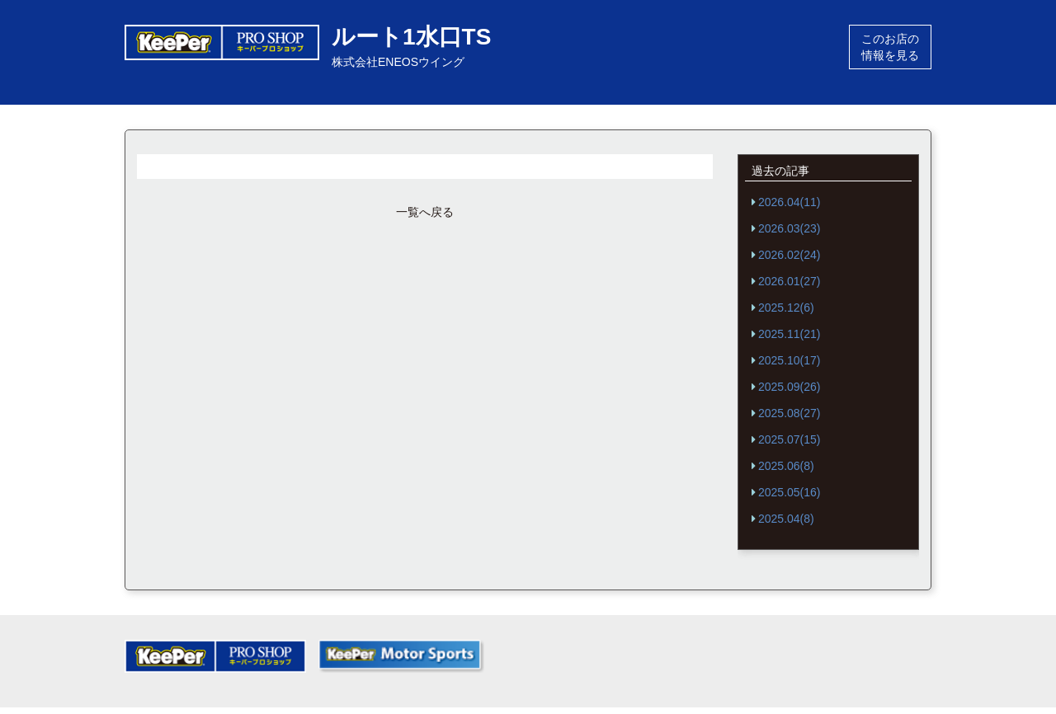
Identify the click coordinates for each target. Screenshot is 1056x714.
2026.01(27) (789, 281)
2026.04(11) (789, 202)
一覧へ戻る (425, 211)
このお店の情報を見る (890, 47)
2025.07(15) (789, 439)
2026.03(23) (789, 228)
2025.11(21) (789, 334)
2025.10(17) (789, 360)
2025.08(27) (789, 413)
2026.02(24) (789, 254)
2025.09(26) (789, 386)
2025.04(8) (786, 518)
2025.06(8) (786, 465)
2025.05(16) (789, 492)
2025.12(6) (786, 307)
